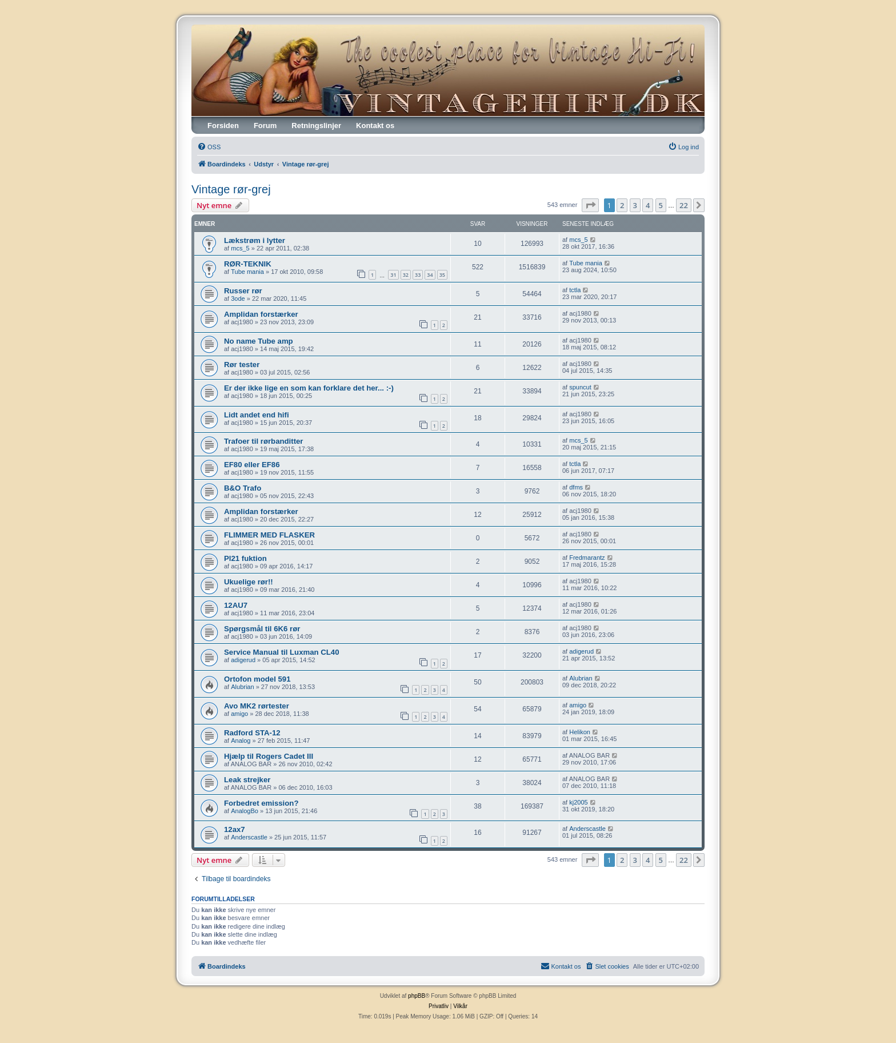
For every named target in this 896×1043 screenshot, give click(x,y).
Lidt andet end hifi (256, 415)
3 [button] (635, 205)
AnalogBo (244, 810)
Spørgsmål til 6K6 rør (262, 628)
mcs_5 (240, 248)
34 (430, 274)
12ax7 (234, 829)
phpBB (416, 996)
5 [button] (661, 205)
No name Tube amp (258, 341)
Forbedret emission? (261, 803)
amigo (239, 713)
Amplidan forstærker (261, 314)
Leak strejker (247, 779)
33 (418, 274)
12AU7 (235, 605)
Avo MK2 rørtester (256, 706)
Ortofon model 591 (257, 679)
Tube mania (247, 271)
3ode (238, 298)
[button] (590, 205)
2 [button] (622, 205)
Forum (265, 125)
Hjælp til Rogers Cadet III (268, 756)
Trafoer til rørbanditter (263, 441)
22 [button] (683, 205)
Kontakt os (375, 125)
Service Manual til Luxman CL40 (281, 652)
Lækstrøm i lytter (254, 240)
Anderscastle (249, 837)
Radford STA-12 (252, 732)
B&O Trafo (242, 488)
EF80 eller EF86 (252, 464)
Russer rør (243, 290)
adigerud (243, 659)
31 (393, 274)
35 (442, 274)
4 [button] (648, 205)
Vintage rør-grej (231, 189)
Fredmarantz (587, 557)
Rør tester (241, 364)
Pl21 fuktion (245, 558)
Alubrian (242, 686)
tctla (575, 289)
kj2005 (578, 802)
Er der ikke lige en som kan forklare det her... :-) (309, 388)
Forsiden (223, 125)
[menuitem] (209, 147)
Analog (240, 740)
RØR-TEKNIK (247, 264)
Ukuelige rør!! (248, 582)
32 (406, 274)
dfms (576, 487)
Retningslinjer (316, 125)
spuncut (580, 387)
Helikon (579, 731)
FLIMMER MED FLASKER (269, 535)
